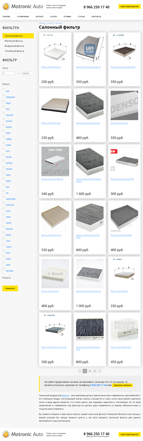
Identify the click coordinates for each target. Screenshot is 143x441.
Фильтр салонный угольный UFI (88, 67)
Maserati (9, 229)
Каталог (39, 16)
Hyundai (9, 169)
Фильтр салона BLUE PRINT (121, 235)
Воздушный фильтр (14, 45)
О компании (23, 16)
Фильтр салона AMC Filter (51, 235)
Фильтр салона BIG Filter (50, 123)
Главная (42, 23)
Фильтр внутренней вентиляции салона (88, 180)
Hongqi (8, 157)
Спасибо (6, 16)
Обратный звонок (130, 6)
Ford (7, 151)
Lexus (8, 211)
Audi (7, 91)
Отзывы (67, 16)
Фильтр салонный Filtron (51, 67)
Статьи (81, 16)
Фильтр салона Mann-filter (121, 347)
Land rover (10, 205)
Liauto (8, 217)
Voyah (8, 258)
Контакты (96, 16)
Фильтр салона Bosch (49, 291)
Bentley (9, 127)
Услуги (53, 16)
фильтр (65, 395)
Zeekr (8, 264)
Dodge (8, 145)
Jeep (7, 187)
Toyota (8, 247)
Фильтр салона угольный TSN (122, 179)
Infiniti (8, 175)
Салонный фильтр (13, 35)
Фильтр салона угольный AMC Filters (88, 236)
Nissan (8, 235)
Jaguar (8, 181)
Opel (7, 109)
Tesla (8, 241)
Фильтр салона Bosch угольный (88, 291)
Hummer (9, 163)
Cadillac (9, 139)
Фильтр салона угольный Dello (88, 123)
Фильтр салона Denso (119, 123)
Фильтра (58, 23)
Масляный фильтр (14, 40)
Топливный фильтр (14, 51)
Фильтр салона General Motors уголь (88, 348)
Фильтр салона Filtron (119, 291)
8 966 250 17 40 (96, 7)
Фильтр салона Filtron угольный (53, 347)
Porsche (9, 121)
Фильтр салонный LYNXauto (52, 179)
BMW (8, 133)
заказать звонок (122, 385)
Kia (7, 193)
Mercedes (9, 270)
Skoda (8, 103)
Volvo (8, 252)
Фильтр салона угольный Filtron (123, 67)
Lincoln (8, 223)
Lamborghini (10, 199)
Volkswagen (10, 97)
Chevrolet (9, 115)
